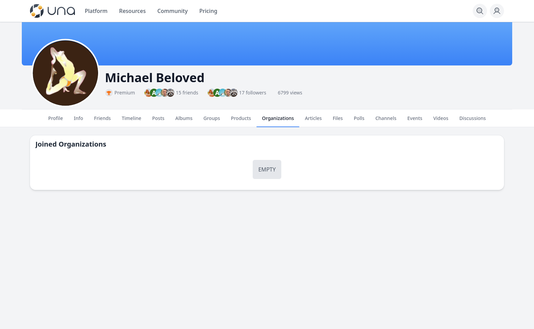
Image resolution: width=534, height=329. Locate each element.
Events (415, 121)
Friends (102, 121)
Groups (211, 121)
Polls (359, 121)
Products (240, 121)
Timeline (131, 121)
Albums (184, 121)
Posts (158, 121)
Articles (313, 121)
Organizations (277, 121)
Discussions (472, 121)
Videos (441, 121)
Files (337, 121)
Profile (55, 121)
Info (78, 121)
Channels (386, 121)
